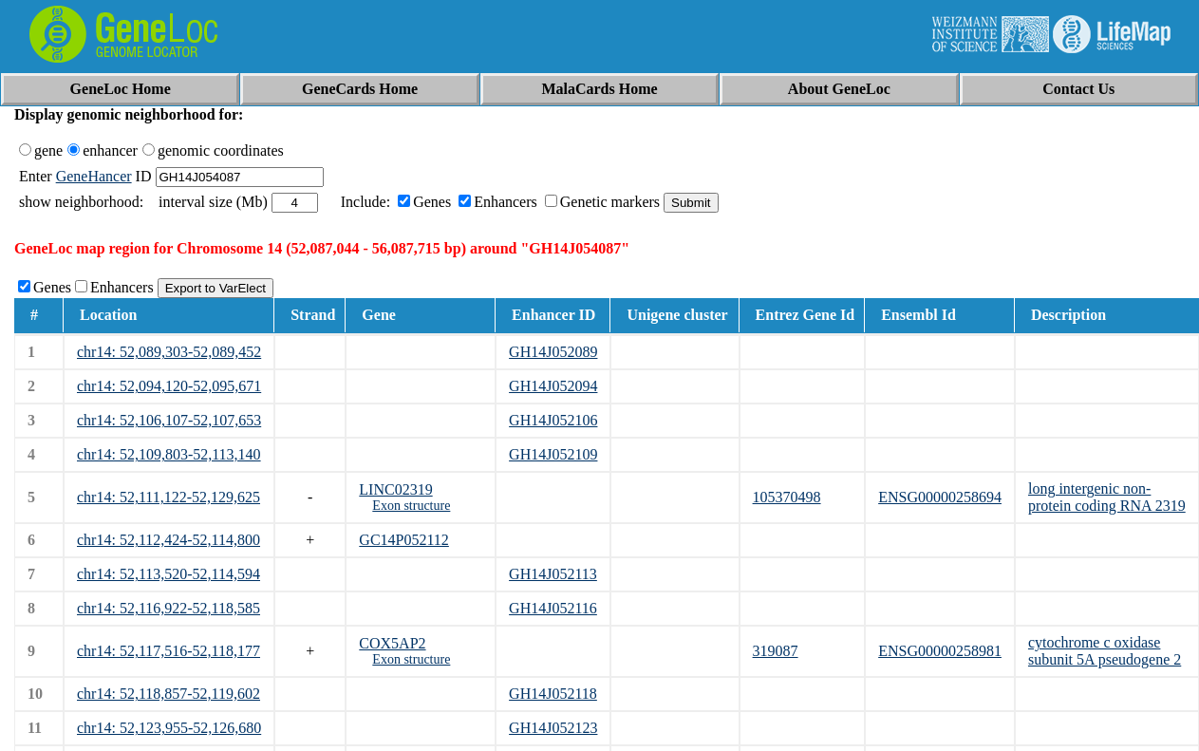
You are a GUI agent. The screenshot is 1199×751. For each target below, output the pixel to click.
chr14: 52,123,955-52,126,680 (169, 728)
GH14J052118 (553, 693)
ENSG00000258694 (940, 497)
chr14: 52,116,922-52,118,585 (168, 608)
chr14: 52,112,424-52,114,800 (168, 540)
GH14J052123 (553, 728)
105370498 (787, 497)
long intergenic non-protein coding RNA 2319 (1107, 497)
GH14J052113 (553, 574)
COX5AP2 (392, 643)
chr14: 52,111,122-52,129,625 (168, 497)
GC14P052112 (404, 540)
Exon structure (411, 505)
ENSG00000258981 (940, 651)
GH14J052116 (553, 608)
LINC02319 (395, 489)
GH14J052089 (553, 352)
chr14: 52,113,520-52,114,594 (168, 574)
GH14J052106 (553, 420)
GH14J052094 (553, 386)
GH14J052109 (553, 454)
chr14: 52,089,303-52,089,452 (169, 352)
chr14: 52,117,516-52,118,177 (168, 651)
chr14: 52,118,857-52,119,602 (168, 693)
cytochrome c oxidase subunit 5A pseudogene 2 (1104, 650)
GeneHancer (94, 176)
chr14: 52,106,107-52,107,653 (169, 420)
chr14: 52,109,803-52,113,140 (169, 454)
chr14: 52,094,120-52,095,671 (169, 386)
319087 (775, 651)
